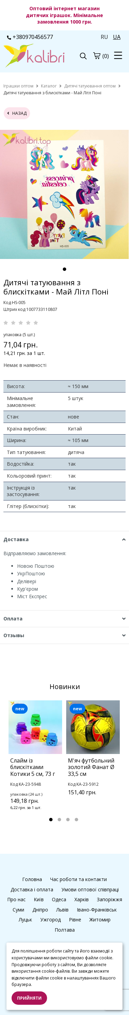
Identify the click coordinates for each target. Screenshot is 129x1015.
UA (116, 37)
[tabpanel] (64, 194)
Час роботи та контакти (78, 879)
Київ (39, 899)
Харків (81, 899)
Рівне (75, 919)
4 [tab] (76, 819)
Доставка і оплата (32, 889)
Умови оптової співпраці (90, 889)
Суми (18, 909)
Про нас (16, 899)
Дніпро (40, 909)
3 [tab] (68, 819)
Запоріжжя (109, 899)
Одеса (59, 899)
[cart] (96, 55)
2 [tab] (59, 819)
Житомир (100, 919)
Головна (32, 879)
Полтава (65, 930)
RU (104, 37)
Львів (62, 909)
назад (17, 113)
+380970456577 (30, 37)
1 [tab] (64, 269)
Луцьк (25, 919)
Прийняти (29, 998)
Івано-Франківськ (97, 909)
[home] (18, 86)
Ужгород (50, 919)
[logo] (33, 56)
